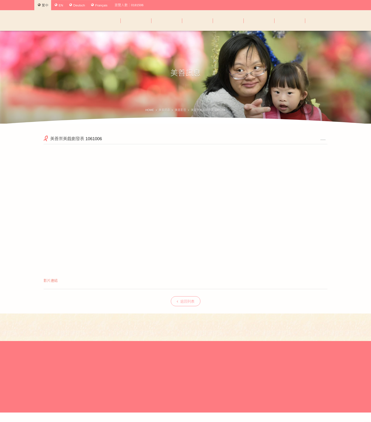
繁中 (43, 5)
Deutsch (77, 5)
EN (59, 5)
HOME (150, 110)
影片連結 (51, 280)
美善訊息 (164, 110)
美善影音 (180, 110)
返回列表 (185, 301)
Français (99, 5)
